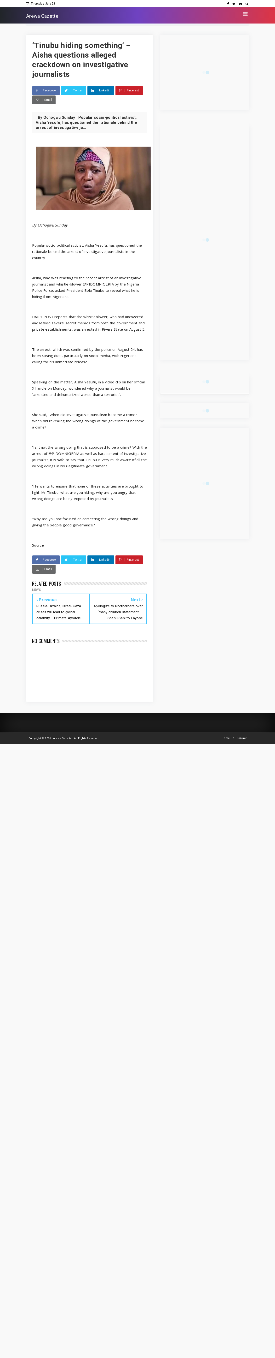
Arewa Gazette (42, 16)
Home (226, 738)
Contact (241, 738)
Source (38, 545)
